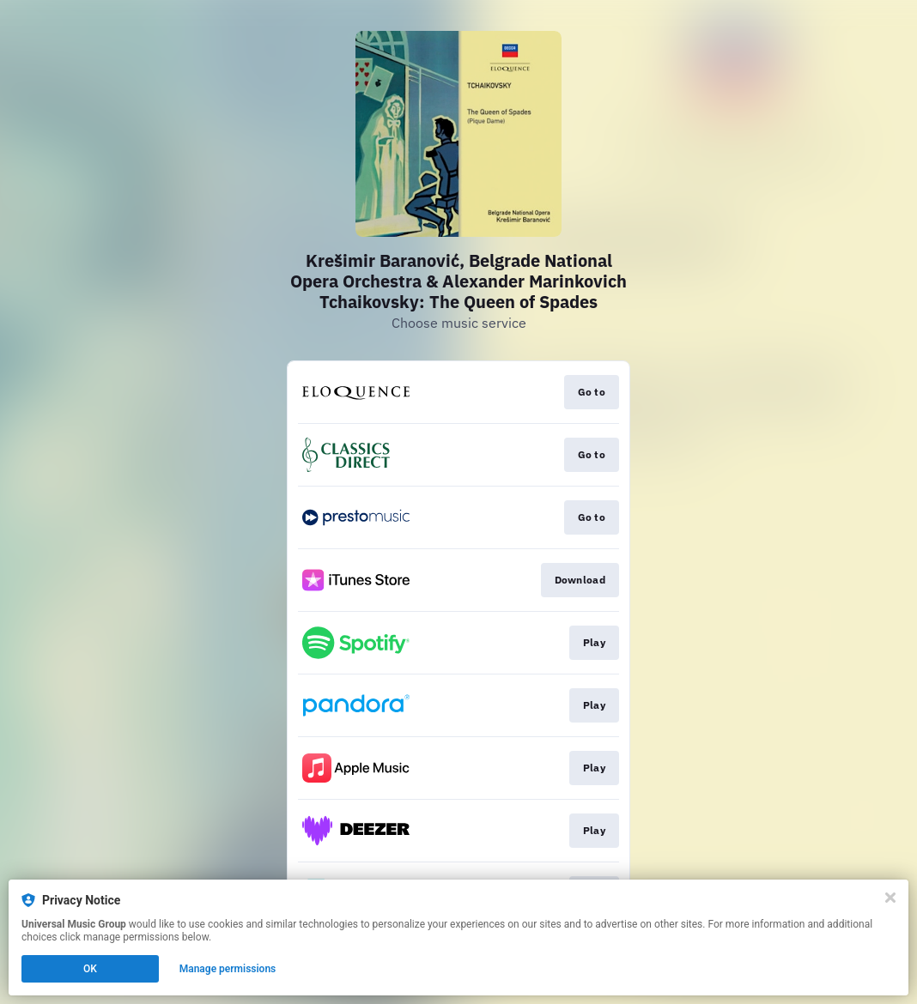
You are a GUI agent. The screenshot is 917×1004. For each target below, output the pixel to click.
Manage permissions (227, 969)
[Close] (890, 897)
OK (90, 969)
